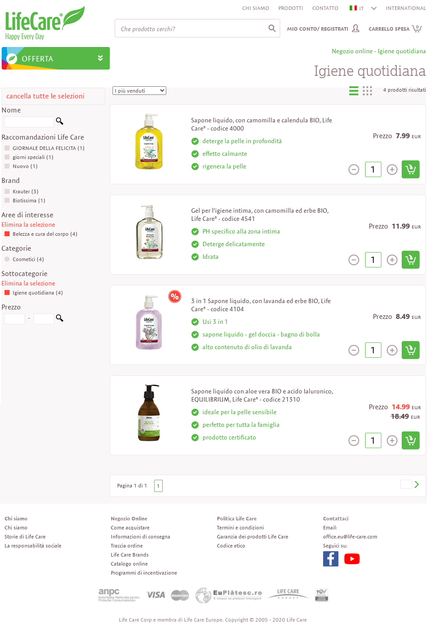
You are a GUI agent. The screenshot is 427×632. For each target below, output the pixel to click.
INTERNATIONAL (406, 8)
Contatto (325, 8)
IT (357, 8)
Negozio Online (129, 518)
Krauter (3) (21, 191)
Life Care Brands (130, 554)
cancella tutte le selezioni (45, 96)
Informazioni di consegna (140, 536)
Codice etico (231, 545)
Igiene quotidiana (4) (33, 292)
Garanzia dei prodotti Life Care (252, 536)
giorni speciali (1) (29, 157)
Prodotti (290, 8)
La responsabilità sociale (33, 545)
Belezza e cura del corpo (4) (41, 233)
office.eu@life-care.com (350, 536)
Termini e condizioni (240, 527)
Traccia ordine (127, 545)
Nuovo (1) (21, 166)
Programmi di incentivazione (144, 572)
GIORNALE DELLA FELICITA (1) (44, 148)
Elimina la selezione (28, 224)
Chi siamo (255, 8)
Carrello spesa (395, 28)
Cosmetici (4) (24, 259)
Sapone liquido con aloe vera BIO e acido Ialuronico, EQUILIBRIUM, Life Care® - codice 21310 (262, 395)
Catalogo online (129, 563)
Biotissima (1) (25, 200)
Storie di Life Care (25, 536)
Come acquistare (130, 527)
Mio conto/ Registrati (317, 28)
